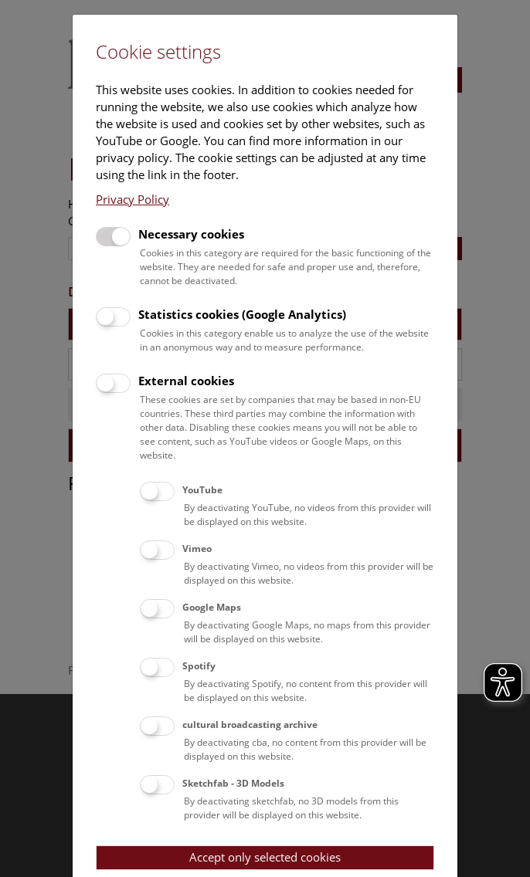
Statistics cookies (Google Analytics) (242, 314)
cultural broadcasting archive (250, 724)
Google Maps (211, 607)
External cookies (186, 380)
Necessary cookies (191, 234)
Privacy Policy (132, 199)
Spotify (199, 665)
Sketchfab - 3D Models (233, 783)
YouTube (202, 489)
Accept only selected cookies (265, 857)
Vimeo (197, 548)
